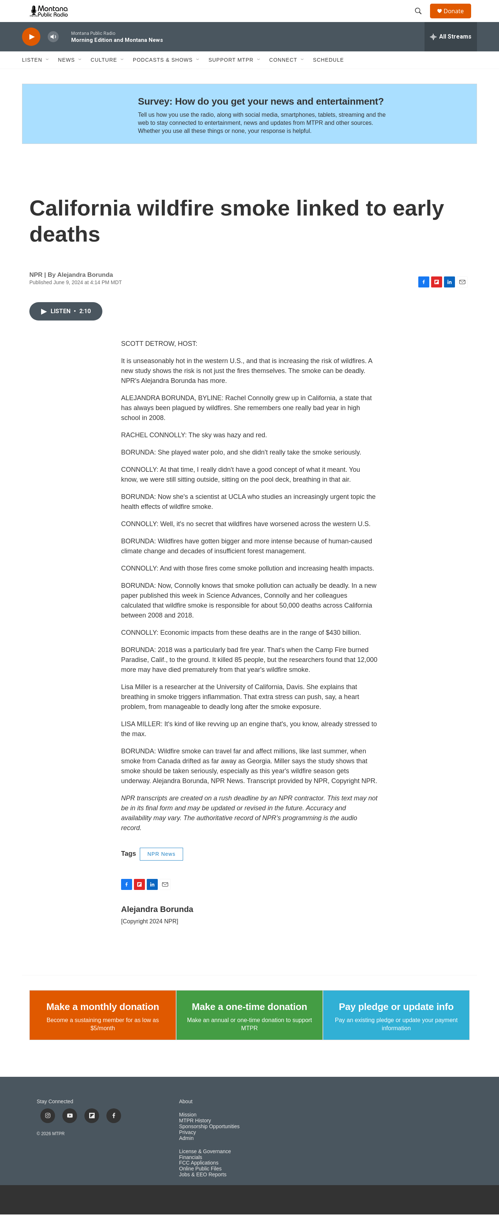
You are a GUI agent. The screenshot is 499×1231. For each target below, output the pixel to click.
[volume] (53, 53)
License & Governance (205, 1168)
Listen (32, 76)
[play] (31, 53)
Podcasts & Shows (163, 76)
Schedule (328, 76)
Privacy (187, 1149)
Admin (186, 1155)
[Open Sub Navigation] (48, 76)
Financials (190, 1174)
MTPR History (195, 1137)
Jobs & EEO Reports (202, 1191)
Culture (104, 76)
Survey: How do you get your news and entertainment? (261, 117)
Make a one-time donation (249, 1023)
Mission (187, 1131)
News (66, 76)
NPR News (161, 870)
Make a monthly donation (102, 1023)
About (186, 1118)
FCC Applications (198, 1179)
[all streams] (451, 53)
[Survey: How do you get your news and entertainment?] (72, 130)
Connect (283, 76)
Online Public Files (200, 1185)
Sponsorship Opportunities (209, 1143)
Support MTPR (231, 76)
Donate (458, 19)
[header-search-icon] (422, 19)
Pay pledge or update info (396, 1023)
